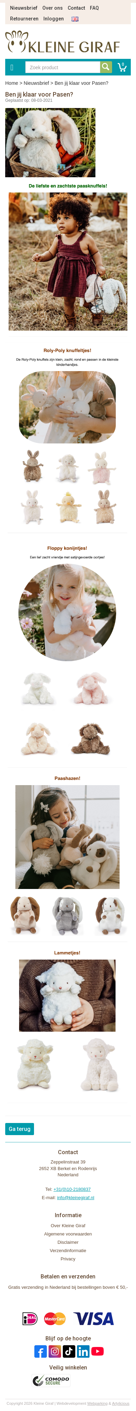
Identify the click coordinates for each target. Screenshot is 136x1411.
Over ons (52, 8)
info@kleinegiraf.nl (75, 1197)
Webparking (97, 1403)
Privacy (68, 1258)
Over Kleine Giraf (68, 1225)
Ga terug (20, 1129)
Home (11, 83)
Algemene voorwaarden (68, 1234)
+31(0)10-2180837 (72, 1189)
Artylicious (120, 1403)
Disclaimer (68, 1242)
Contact (76, 8)
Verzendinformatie (68, 1250)
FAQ (94, 8)
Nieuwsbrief (23, 8)
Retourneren (24, 18)
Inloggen (53, 18)
